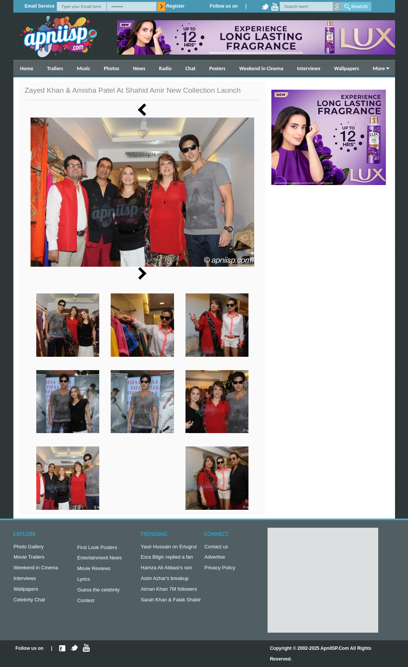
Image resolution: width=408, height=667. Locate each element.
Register (175, 6)
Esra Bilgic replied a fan (167, 558)
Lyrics (83, 582)
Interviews (308, 68)
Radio (165, 68)
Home (27, 68)
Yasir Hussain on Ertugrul (169, 547)
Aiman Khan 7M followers (169, 593)
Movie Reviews (93, 571)
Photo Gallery (29, 547)
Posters (217, 68)
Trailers (55, 68)
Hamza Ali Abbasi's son (166, 570)
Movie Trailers (29, 558)
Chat (190, 68)
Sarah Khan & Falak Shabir (171, 604)
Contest (85, 605)
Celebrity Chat (29, 604)
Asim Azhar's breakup (165, 581)
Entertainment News (99, 559)
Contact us (216, 547)
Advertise (214, 558)
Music (83, 68)
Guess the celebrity (98, 593)
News (139, 68)
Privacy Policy (219, 570)
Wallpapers (346, 68)
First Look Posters (97, 548)
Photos (111, 68)
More (379, 68)
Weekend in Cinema (261, 68)
